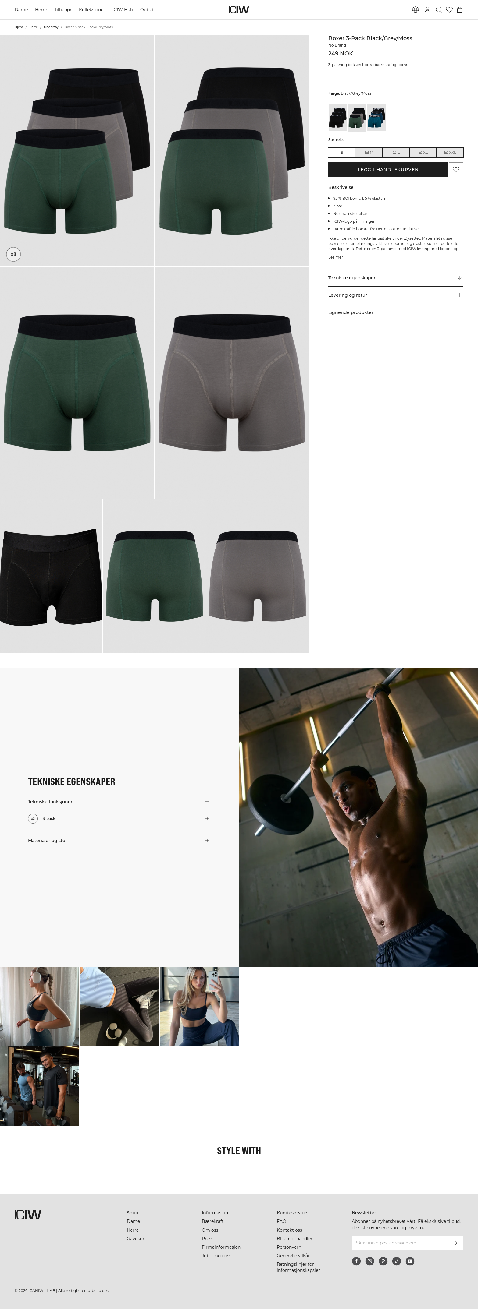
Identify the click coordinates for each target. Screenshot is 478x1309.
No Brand (337, 45)
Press (207, 1238)
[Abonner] (455, 1243)
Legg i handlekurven (388, 169)
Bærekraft (213, 1221)
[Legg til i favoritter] (456, 169)
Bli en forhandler (294, 1238)
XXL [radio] (450, 152)
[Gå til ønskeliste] (449, 10)
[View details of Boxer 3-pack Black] (337, 118)
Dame (21, 9)
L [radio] (396, 152)
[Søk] (439, 10)
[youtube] (410, 1261)
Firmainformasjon (221, 1247)
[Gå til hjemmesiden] (239, 9)
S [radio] (342, 152)
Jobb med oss (216, 1255)
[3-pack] (13, 254)
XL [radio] (423, 152)
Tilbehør (63, 9)
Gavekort (136, 1238)
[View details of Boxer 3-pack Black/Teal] (376, 118)
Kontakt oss (289, 1230)
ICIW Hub (122, 9)
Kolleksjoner (92, 9)
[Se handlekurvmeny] (460, 10)
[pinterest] (383, 1261)
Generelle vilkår (293, 1255)
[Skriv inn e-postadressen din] (399, 1243)
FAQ (281, 1221)
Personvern (289, 1247)
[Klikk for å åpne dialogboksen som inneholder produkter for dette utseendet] (39, 1006)
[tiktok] (397, 1261)
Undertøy (51, 27)
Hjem (19, 27)
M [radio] (369, 152)
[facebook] (356, 1261)
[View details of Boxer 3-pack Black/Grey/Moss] (357, 118)
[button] (77, 150)
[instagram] (370, 1261)
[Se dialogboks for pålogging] (428, 10)
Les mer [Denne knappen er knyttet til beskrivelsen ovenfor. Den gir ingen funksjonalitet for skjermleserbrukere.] (335, 257)
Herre (41, 9)
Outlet (147, 9)
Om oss (210, 1230)
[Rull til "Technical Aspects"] (395, 278)
